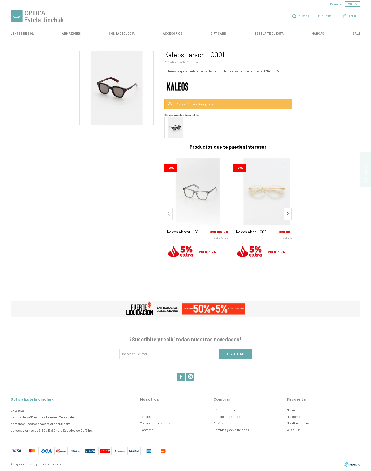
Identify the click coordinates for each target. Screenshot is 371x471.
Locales (146, 416)
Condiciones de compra (231, 416)
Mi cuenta (293, 410)
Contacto (146, 430)
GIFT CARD (218, 33)
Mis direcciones (298, 423)
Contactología (122, 33)
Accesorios (172, 33)
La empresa (148, 410)
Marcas (318, 33)
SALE (356, 33)
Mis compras (296, 416)
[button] (288, 214)
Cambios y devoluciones (231, 430)
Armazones (71, 33)
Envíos (218, 423)
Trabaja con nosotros (155, 423)
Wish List (293, 430)
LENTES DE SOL (22, 33)
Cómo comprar (225, 410)
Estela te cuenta (269, 33)
